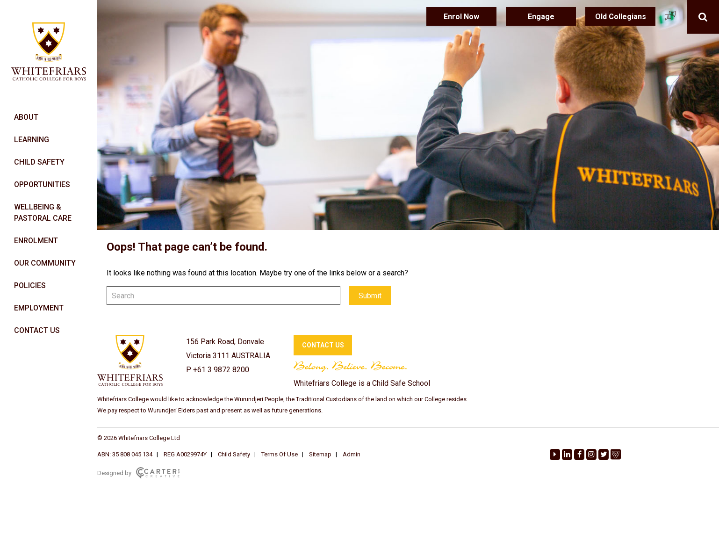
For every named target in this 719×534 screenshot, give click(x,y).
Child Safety (234, 454)
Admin (351, 454)
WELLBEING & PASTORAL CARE (43, 212)
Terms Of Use (279, 454)
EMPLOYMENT (39, 307)
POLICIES (30, 285)
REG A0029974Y (185, 454)
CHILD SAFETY (39, 162)
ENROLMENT (36, 240)
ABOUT (26, 117)
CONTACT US (37, 330)
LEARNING (31, 139)
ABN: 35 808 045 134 (124, 454)
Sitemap (320, 454)
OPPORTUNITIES (42, 184)
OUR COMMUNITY (45, 263)
